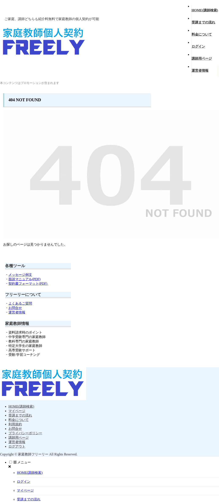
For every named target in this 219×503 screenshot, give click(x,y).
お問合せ (15, 308)
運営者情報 (16, 312)
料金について (18, 420)
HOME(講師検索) (21, 406)
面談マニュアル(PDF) (24, 279)
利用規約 (15, 424)
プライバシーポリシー (25, 433)
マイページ (16, 411)
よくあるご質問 (20, 303)
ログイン (23, 481)
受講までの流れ (20, 415)
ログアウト (16, 446)
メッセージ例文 (20, 274)
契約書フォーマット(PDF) (28, 283)
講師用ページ (18, 437)
